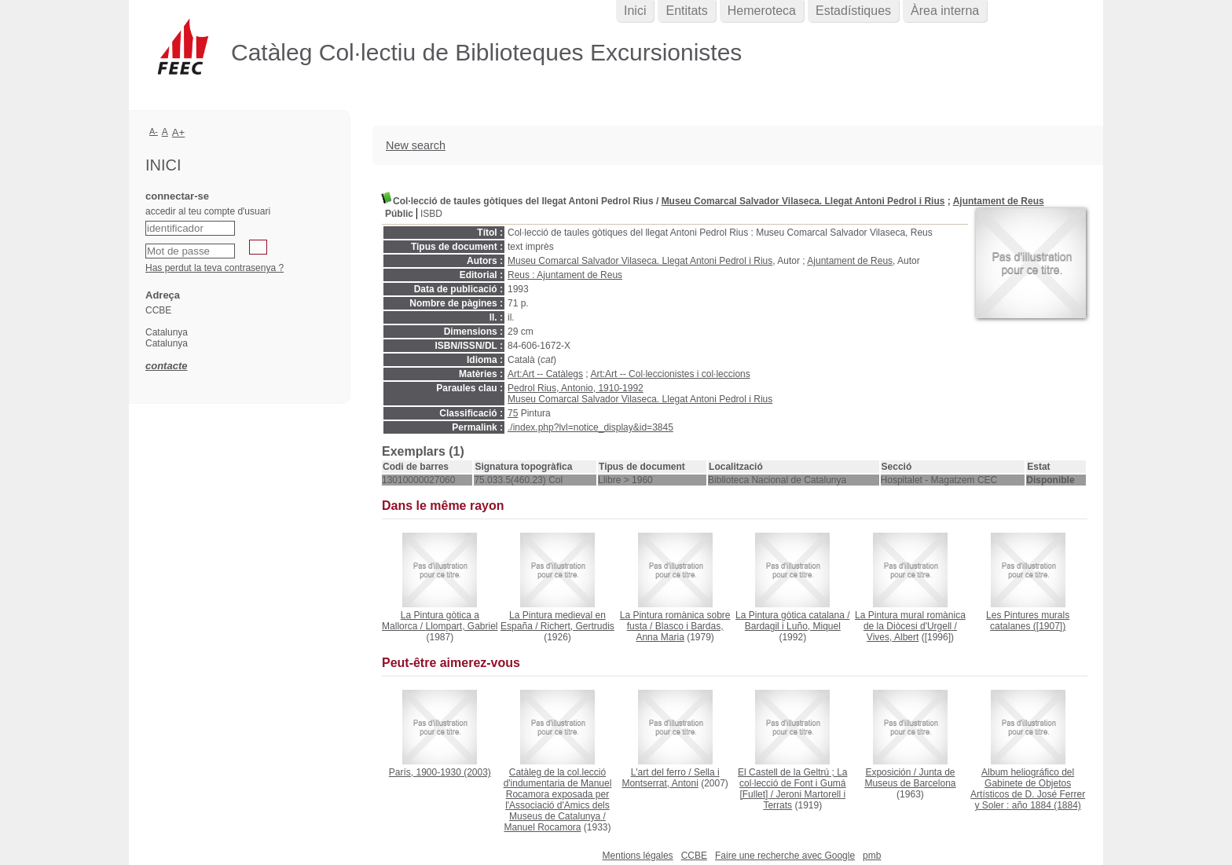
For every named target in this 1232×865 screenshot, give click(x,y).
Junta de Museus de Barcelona (909, 778)
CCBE (694, 855)
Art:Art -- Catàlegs (545, 373)
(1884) (1027, 789)
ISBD (431, 213)
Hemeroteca (762, 10)
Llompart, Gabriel (461, 626)
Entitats (686, 10)
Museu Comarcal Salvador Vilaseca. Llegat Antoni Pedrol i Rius (803, 201)
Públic (399, 213)
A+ (178, 132)
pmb (872, 855)
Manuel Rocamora (542, 827)
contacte (166, 366)
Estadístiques (853, 10)
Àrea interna (945, 10)
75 (513, 413)
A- (153, 131)
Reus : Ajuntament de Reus (565, 274)
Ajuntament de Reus (998, 201)
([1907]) (1027, 621)
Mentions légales (638, 855)
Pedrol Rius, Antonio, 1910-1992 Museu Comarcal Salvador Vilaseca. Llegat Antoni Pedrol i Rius (640, 394)
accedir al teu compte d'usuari (207, 211)
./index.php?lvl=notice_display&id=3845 (590, 427)
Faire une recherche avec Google (785, 855)
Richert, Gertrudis (577, 626)
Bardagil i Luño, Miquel (793, 626)
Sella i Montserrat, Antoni (670, 778)
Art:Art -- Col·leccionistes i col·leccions (670, 373)
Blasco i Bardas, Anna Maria (679, 632)
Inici (635, 10)
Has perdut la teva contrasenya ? (214, 267)
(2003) (440, 772)
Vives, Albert (892, 637)
